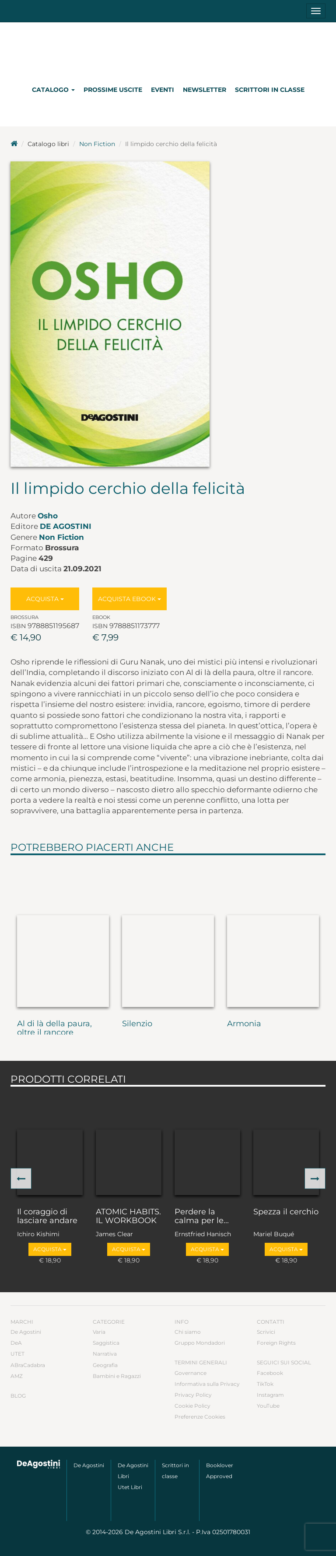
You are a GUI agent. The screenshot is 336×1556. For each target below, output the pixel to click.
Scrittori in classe (269, 90)
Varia (99, 1332)
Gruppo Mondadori (200, 1342)
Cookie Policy (192, 1405)
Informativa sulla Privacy (207, 1384)
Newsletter (204, 90)
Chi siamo (188, 1332)
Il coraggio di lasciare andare (47, 1216)
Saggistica (106, 1342)
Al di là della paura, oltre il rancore (54, 1028)
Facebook (270, 1373)
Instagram (270, 1395)
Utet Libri (130, 1487)
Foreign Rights (276, 1342)
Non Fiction (97, 144)
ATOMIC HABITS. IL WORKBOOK (128, 1216)
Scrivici (266, 1332)
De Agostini (65, 526)
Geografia (105, 1365)
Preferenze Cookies (200, 1416)
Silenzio (137, 1024)
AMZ (16, 1376)
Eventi (162, 90)
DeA (16, 1342)
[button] (21, 1178)
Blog (18, 1395)
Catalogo (53, 90)
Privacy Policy (193, 1395)
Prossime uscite (113, 90)
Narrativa (105, 1353)
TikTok (265, 1384)
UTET (17, 1353)
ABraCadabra (27, 1365)
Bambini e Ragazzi (117, 1376)
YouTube (268, 1405)
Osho (48, 515)
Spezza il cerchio (285, 1212)
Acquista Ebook (129, 599)
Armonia (244, 1024)
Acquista (45, 599)
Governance (190, 1373)
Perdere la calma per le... (202, 1216)
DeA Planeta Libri (168, 49)
